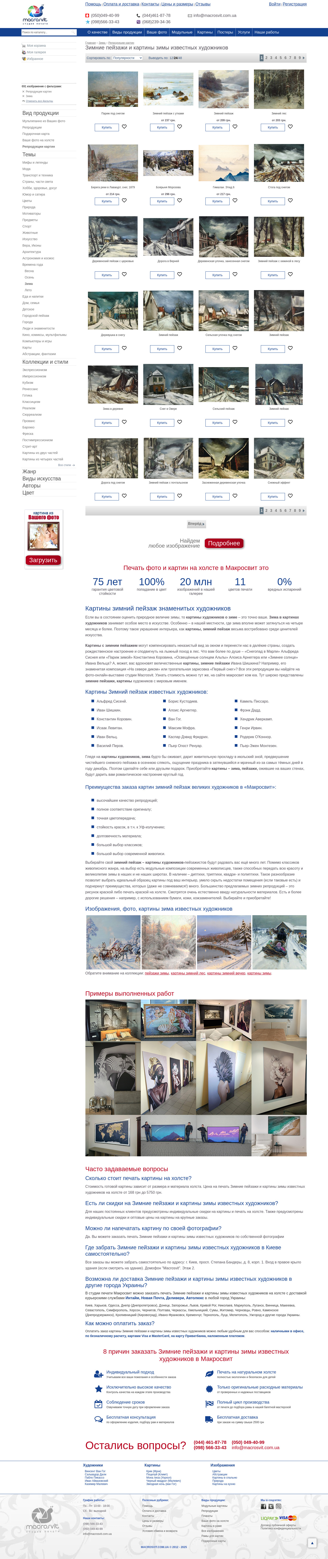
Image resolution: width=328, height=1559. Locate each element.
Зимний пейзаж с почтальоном (168, 482)
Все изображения (213, 1531)
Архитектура (32, 252)
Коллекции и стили (45, 362)
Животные (30, 232)
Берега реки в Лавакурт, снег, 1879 (113, 187)
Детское (28, 309)
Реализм (29, 408)
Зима (29, 96)
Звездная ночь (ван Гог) (161, 1484)
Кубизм (28, 382)
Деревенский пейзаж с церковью (113, 261)
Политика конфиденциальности (281, 1528)
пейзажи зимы (157, 973)
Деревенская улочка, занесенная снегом (223, 261)
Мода (27, 169)
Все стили (64, 465)
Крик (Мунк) (153, 1471)
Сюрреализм (32, 414)
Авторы (32, 486)
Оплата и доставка (121, 4)
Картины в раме (212, 1526)
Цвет (28, 493)
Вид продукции (41, 113)
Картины (205, 32)
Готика (27, 395)
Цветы (27, 201)
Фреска (28, 433)
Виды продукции (127, 32)
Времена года (33, 264)
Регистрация (295, 4)
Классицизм (31, 402)
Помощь (93, 4)
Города (28, 322)
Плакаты (207, 1516)
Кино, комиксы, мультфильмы (45, 335)
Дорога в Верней (168, 261)
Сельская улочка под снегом (224, 335)
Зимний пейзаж (223, 113)
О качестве (98, 32)
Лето (28, 290)
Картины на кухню (224, 1484)
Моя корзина (36, 45)
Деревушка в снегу (113, 335)
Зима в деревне (113, 408)
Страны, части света (38, 181)
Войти (274, 4)
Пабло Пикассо (94, 1477)
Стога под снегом (279, 187)
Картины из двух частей (40, 453)
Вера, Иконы (32, 245)
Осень (29, 277)
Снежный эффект (279, 482)
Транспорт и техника (38, 175)
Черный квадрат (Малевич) (163, 1480)
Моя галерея (36, 52)
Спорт (27, 226)
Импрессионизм (34, 376)
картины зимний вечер (226, 973)
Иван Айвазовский (96, 1480)
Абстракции (220, 1474)
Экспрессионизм (35, 370)
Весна (29, 271)
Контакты (150, 4)
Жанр (29, 471)
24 (176, 58)
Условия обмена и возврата (159, 1531)
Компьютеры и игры (37, 341)
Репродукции (32, 127)
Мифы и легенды (35, 162)
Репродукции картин (39, 91)
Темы (29, 154)
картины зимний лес (188, 973)
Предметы (30, 220)
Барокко (29, 427)
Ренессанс (30, 389)
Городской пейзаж (36, 315)
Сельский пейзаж (224, 408)
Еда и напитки (33, 296)
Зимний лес (279, 113)
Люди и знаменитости (39, 328)
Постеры (225, 32)
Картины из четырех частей (43, 459)
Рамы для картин (212, 1536)
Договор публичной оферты (278, 1525)
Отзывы (202, 4)
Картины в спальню (225, 1477)
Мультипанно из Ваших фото (44, 121)
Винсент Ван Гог (95, 1471)
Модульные (182, 32)
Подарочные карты (214, 1541)
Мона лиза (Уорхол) (159, 1477)
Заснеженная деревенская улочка (223, 482)
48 (180, 58)
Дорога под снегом (113, 482)
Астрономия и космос (38, 258)
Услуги (244, 32)
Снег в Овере (168, 408)
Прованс (29, 421)
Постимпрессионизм (38, 440)
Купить (107, 127)
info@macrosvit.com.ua (255, 1447)
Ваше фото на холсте (38, 140)
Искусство (30, 239)
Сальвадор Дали (95, 1474)
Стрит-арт (30, 446)
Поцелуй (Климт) (157, 1474)
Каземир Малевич (96, 1484)
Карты (27, 347)
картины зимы (259, 973)
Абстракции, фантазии (39, 354)
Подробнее (224, 543)
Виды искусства (42, 479)
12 (171, 58)
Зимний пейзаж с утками (168, 113)
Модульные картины (215, 1505)
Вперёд (196, 524)
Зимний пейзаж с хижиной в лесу (279, 261)
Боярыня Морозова (168, 187)
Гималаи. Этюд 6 (223, 187)
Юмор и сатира (34, 194)
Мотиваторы (32, 213)
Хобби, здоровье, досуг (40, 188)
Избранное (35, 59)
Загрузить (43, 560)
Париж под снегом (113, 113)
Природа (29, 207)
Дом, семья (31, 303)
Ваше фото (157, 32)
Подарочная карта (36, 134)
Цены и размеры (177, 4)
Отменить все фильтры (39, 101)
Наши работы (267, 32)
